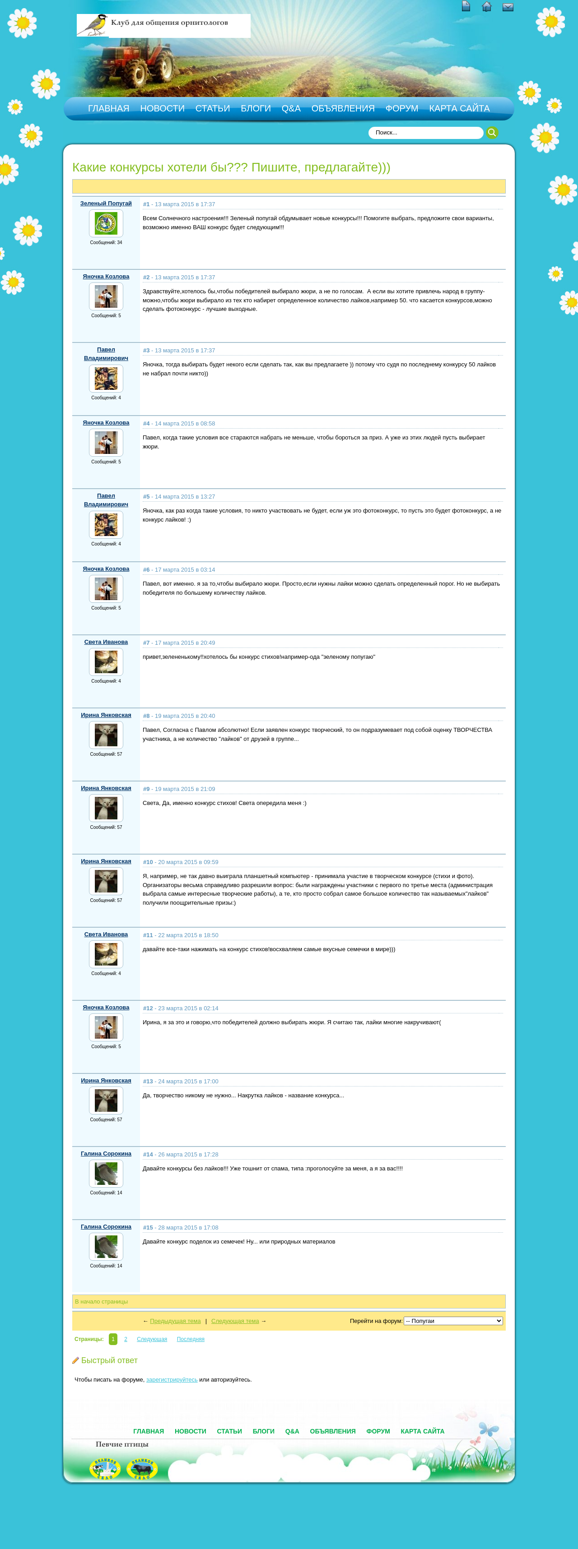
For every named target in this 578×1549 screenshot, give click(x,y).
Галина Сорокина (106, 1153)
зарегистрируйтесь (172, 1379)
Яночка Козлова (106, 276)
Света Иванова (106, 641)
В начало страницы (101, 1301)
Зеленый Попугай (106, 203)
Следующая (152, 1339)
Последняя (191, 1339)
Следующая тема (235, 1321)
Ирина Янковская (106, 715)
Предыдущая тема (175, 1321)
